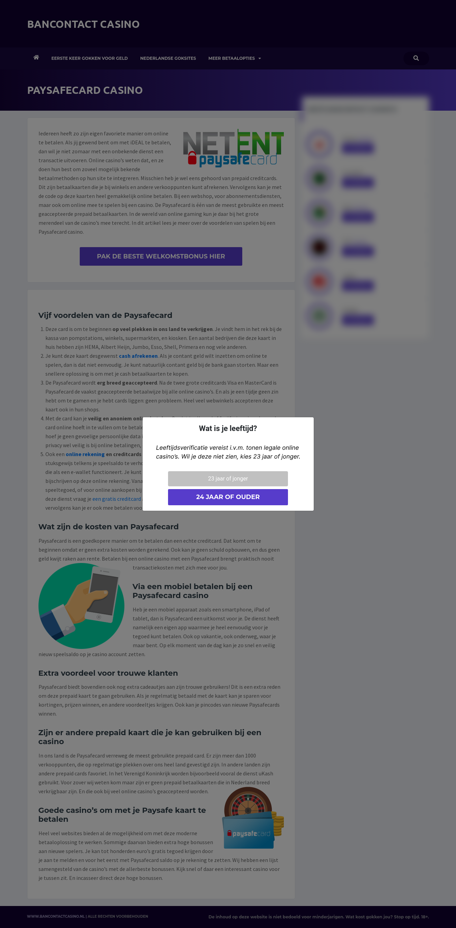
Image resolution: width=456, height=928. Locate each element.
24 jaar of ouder (228, 497)
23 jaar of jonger (228, 478)
